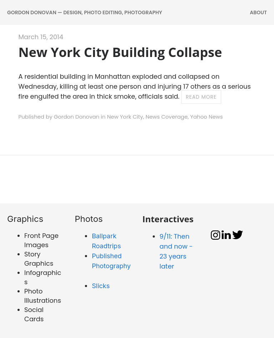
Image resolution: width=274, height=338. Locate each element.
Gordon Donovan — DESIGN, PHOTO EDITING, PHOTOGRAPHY (84, 12)
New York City (125, 116)
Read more (201, 96)
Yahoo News (206, 116)
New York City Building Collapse (120, 52)
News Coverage (167, 116)
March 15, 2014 (41, 36)
